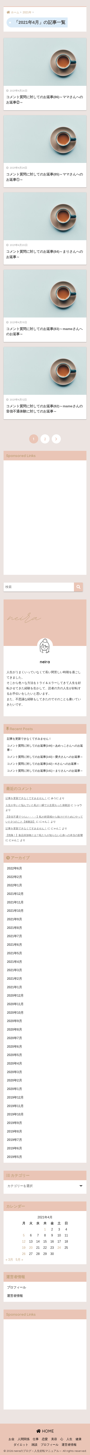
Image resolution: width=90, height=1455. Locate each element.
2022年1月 (14, 885)
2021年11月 (15, 902)
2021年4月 (14, 961)
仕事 (36, 1439)
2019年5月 (14, 1157)
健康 (78, 1439)
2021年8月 (14, 927)
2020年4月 (14, 1063)
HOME (45, 1431)
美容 (54, 1439)
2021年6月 (14, 944)
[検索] (78, 587)
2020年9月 (14, 1021)
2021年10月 (15, 910)
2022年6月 (14, 868)
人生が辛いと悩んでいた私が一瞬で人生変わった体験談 (38, 805)
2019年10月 (15, 1114)
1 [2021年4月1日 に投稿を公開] (45, 1229)
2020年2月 (14, 1080)
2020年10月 (15, 1012)
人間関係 (24, 1439)
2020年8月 (14, 1029)
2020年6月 (14, 1046)
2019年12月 (15, 1097)
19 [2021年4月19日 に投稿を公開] (23, 1247)
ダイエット (20, 1444)
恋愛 (45, 1439)
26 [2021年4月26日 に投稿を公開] (23, 1254)
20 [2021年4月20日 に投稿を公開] (31, 1247)
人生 (69, 1439)
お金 (11, 1439)
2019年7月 (14, 1139)
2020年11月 (15, 1004)
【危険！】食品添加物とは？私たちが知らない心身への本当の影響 (44, 835)
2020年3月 (14, 1072)
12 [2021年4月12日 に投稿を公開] (23, 1241)
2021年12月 (15, 893)
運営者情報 (15, 1295)
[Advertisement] (45, 520)
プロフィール (16, 1287)
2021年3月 (14, 970)
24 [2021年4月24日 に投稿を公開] (59, 1247)
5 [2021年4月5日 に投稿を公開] (24, 1235)
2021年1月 (14, 987)
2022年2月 (14, 877)
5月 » (19, 1259)
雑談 (34, 1444)
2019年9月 (14, 1123)
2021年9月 (14, 919)
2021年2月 (14, 978)
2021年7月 (14, 936)
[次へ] (56, 438)
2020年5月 (14, 1055)
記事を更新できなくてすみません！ (26, 798)
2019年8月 (14, 1131)
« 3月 (9, 1259)
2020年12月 (15, 995)
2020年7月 (14, 1038)
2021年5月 (14, 953)
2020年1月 (14, 1089)
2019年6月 (14, 1148)
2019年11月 (15, 1106)
